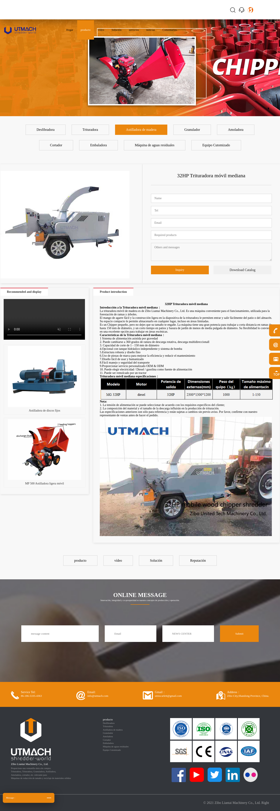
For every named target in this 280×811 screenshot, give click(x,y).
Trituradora (108, 726)
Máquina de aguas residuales (116, 746)
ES (246, 29)
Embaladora (108, 743)
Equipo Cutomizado (112, 750)
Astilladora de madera (113, 730)
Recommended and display (24, 291)
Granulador (108, 733)
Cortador (107, 740)
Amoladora (108, 736)
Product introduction (113, 291)
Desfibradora (108, 723)
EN (237, 29)
